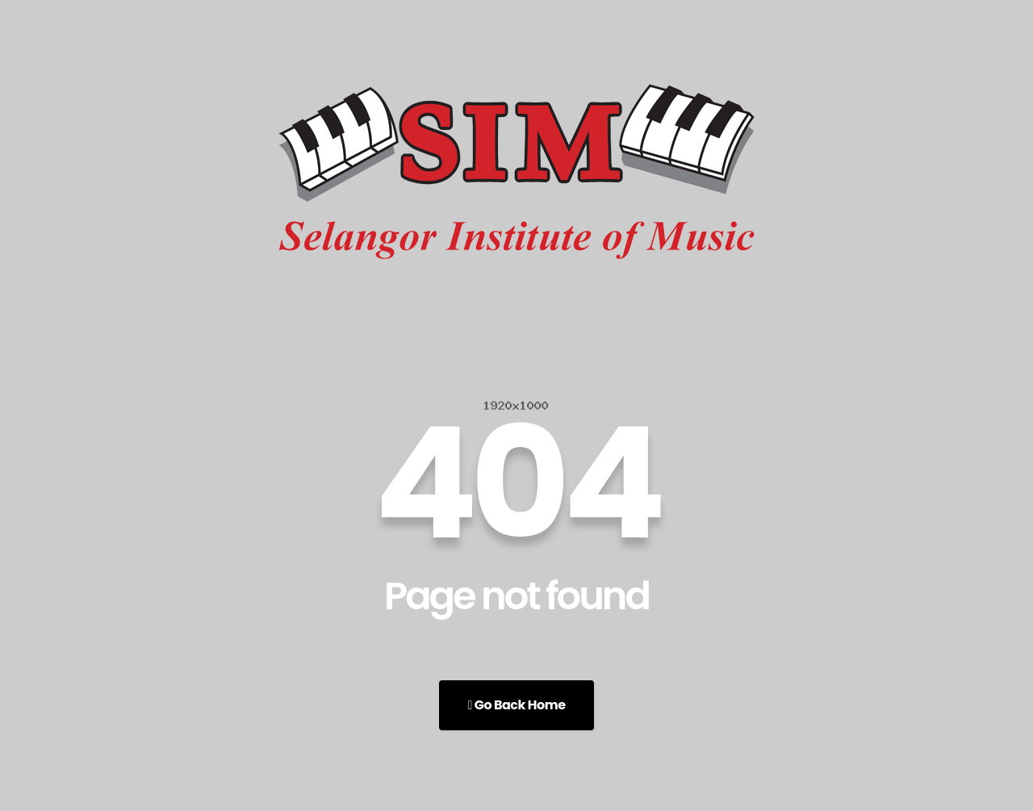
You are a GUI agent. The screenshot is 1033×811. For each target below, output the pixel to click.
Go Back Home (516, 705)
